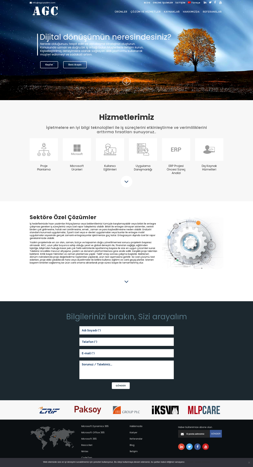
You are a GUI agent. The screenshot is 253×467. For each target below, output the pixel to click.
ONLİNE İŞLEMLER (163, 2)
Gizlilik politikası (202, 462)
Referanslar (136, 438)
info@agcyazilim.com (44, 2)
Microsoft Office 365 (93, 432)
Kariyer (133, 432)
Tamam (190, 462)
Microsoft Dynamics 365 (95, 426)
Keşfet (49, 64)
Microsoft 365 (89, 438)
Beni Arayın (74, 64)
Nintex (84, 451)
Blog (132, 445)
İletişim (134, 451)
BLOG (147, 2)
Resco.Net (86, 445)
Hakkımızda (136, 426)
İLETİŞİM (180, 2)
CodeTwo (86, 457)
